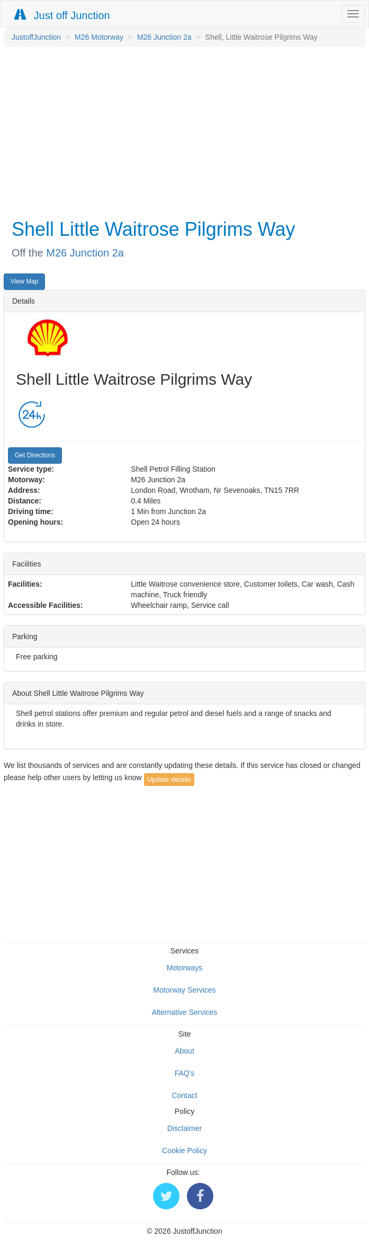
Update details (169, 779)
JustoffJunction (36, 37)
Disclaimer (184, 1128)
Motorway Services (184, 990)
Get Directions (35, 455)
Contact (184, 1095)
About (184, 1051)
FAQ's (185, 1073)
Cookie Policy (184, 1150)
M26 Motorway (99, 37)
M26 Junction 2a (164, 37)
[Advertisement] (182, 131)
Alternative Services (185, 1012)
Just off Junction (62, 15)
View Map (24, 281)
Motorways (185, 967)
